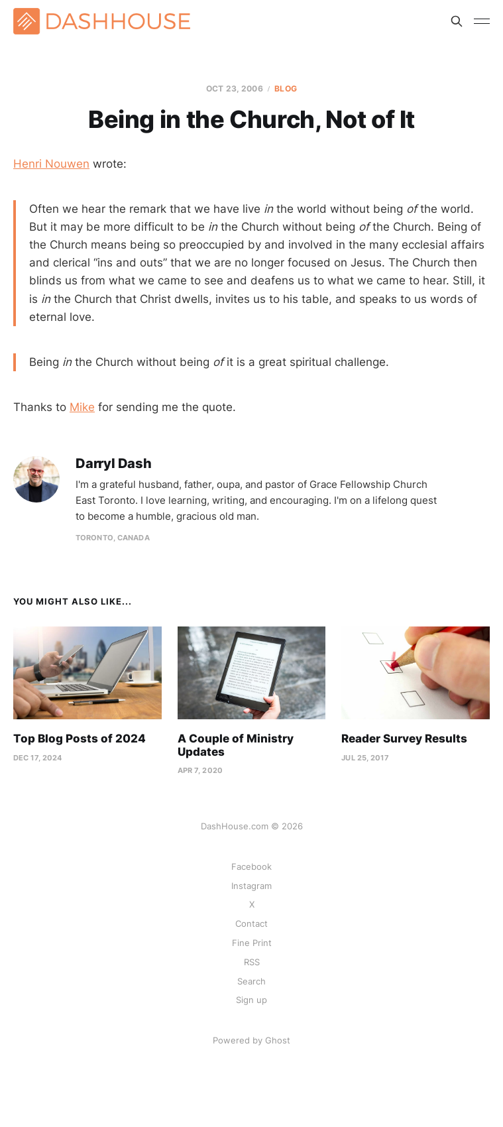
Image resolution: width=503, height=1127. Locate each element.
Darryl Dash (114, 463)
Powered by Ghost (251, 1040)
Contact (251, 923)
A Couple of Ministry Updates (236, 745)
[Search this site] (457, 21)
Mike (82, 407)
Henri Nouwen (51, 163)
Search (251, 981)
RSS (252, 962)
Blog (285, 88)
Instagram (251, 885)
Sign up (251, 999)
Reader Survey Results (404, 738)
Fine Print (252, 942)
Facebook (251, 866)
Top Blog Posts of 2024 (79, 738)
